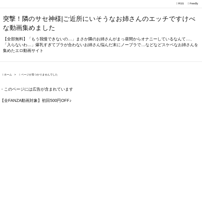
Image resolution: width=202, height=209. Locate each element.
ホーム (8, 74)
